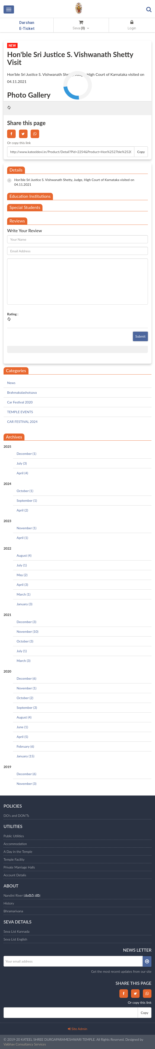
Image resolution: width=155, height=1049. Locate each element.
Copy (141, 152)
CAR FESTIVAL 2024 (22, 422)
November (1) (26, 528)
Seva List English (15, 939)
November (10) (27, 631)
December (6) (26, 678)
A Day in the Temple (18, 852)
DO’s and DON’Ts (16, 816)
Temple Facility (14, 859)
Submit (140, 336)
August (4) (24, 555)
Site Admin (77, 1029)
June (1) (22, 727)
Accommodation (15, 844)
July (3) (22, 463)
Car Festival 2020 (20, 402)
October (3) (25, 641)
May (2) (22, 575)
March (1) (23, 594)
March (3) (23, 661)
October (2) (25, 698)
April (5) (22, 737)
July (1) (22, 565)
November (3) (26, 784)
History (9, 903)
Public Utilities (14, 836)
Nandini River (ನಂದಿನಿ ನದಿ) (22, 895)
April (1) (22, 538)
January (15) (25, 756)
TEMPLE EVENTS (20, 412)
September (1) (27, 500)
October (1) (25, 491)
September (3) (27, 707)
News (11, 383)
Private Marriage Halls (19, 867)
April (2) (22, 510)
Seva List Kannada (16, 931)
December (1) (26, 454)
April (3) (22, 585)
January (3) (24, 604)
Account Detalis (15, 875)
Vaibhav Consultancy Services (25, 1044)
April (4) (22, 473)
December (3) (26, 622)
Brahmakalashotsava (22, 392)
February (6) (25, 746)
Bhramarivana (13, 911)
